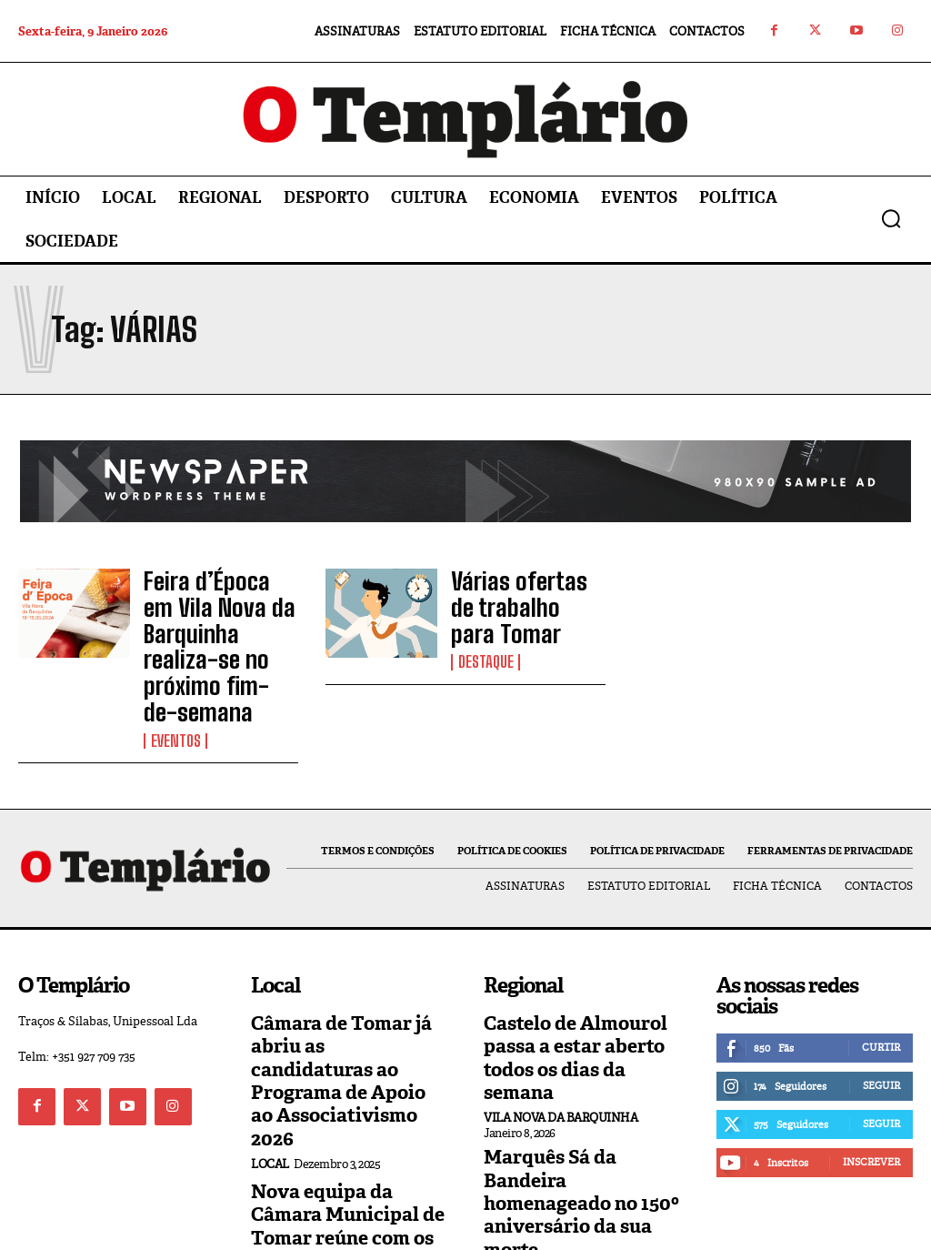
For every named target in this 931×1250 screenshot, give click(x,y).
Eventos (174, 683)
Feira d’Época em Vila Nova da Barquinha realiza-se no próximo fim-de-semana (220, 619)
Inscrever (871, 1100)
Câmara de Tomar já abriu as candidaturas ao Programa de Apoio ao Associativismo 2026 (348, 991)
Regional (514, 1126)
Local (270, 1045)
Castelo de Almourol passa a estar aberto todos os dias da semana (576, 981)
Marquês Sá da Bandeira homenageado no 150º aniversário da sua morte (581, 1082)
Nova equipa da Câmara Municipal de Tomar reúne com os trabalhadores (343, 1100)
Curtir (881, 986)
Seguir (881, 1024)
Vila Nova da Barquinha (560, 1025)
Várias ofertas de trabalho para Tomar (526, 602)
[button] (891, 218)
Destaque (484, 637)
